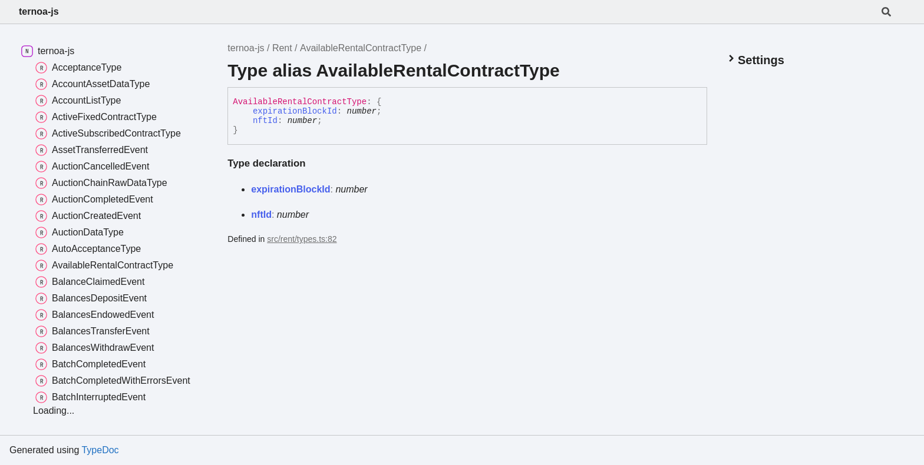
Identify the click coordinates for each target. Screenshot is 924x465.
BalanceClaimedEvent (89, 282)
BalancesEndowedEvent (94, 315)
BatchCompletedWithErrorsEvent (112, 381)
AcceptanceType (78, 68)
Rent (282, 48)
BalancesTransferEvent (92, 331)
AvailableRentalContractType (360, 48)
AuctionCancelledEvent (92, 166)
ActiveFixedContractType (96, 117)
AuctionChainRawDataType (101, 183)
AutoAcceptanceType (88, 249)
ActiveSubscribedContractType (108, 134)
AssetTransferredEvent (91, 150)
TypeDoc (99, 450)
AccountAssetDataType (92, 84)
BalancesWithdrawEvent (94, 348)
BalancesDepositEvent (91, 298)
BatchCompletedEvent (90, 364)
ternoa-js (39, 11)
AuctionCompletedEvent (94, 199)
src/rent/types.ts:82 (301, 239)
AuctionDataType (79, 232)
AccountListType (78, 101)
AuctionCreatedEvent (88, 216)
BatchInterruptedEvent (90, 397)
